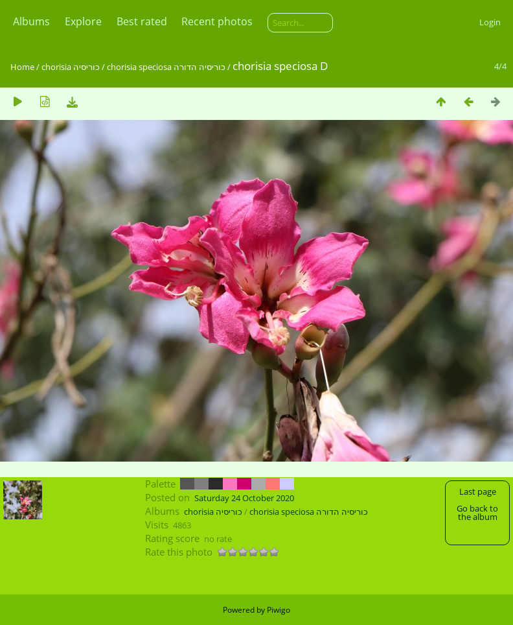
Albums (31, 21)
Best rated (142, 21)
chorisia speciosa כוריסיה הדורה (166, 67)
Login (490, 22)
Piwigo (278, 609)
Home (22, 67)
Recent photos (217, 21)
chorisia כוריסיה (70, 67)
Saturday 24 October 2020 (244, 498)
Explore (83, 21)
